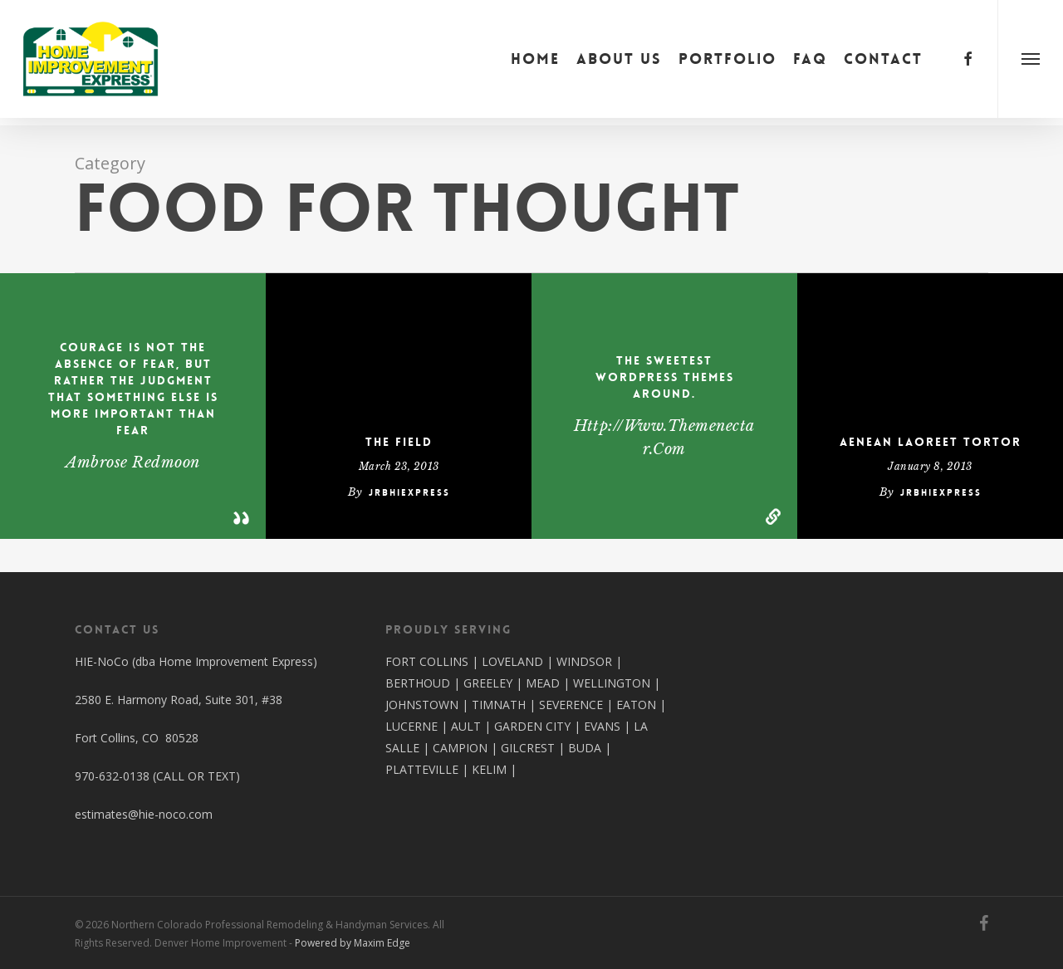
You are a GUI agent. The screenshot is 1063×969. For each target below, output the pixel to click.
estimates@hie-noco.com (144, 814)
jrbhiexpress (409, 493)
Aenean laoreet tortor (930, 441)
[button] (1030, 62)
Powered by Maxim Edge (352, 943)
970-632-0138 (112, 776)
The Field (399, 441)
